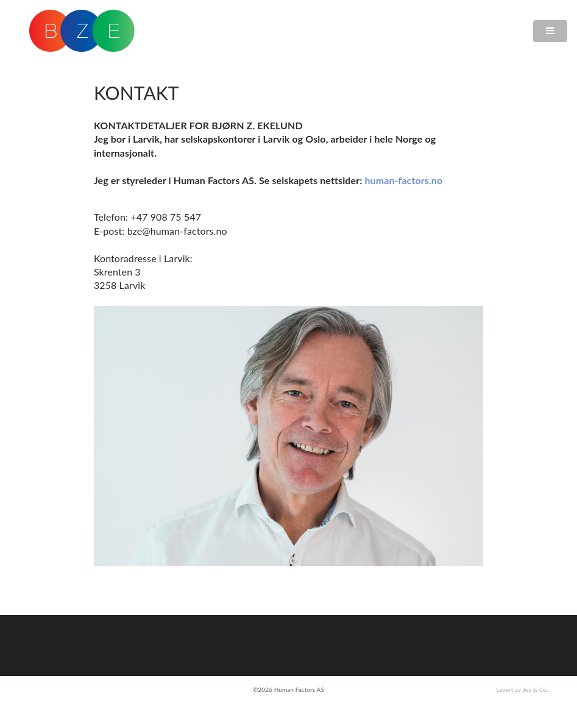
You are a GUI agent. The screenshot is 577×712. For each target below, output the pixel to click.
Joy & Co (534, 689)
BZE (82, 30)
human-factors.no (403, 180)
